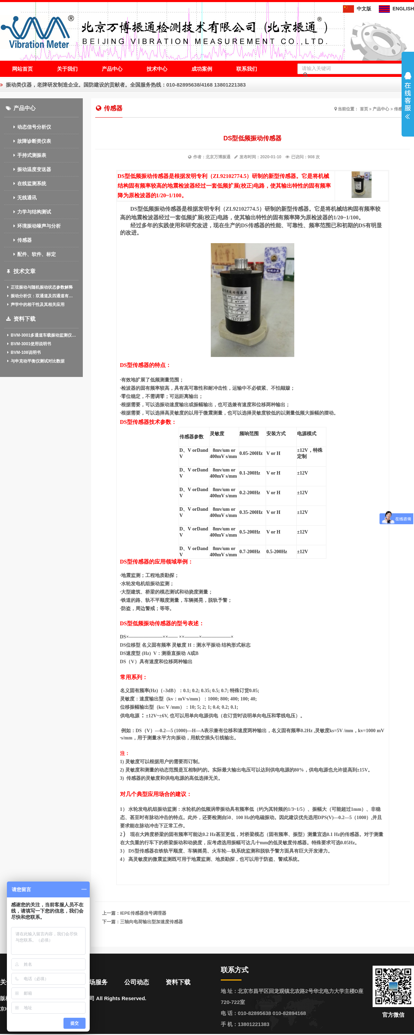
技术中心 (157, 69)
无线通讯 (20, 197)
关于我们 (67, 69)
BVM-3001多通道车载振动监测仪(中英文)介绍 (41, 335)
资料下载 (178, 982)
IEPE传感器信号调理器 (143, 913)
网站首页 (22, 69)
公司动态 (136, 982)
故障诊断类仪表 (27, 141)
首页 (364, 109)
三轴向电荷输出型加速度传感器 (151, 921)
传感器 (18, 240)
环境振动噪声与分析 (32, 226)
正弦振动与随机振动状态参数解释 (39, 287)
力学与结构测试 (27, 212)
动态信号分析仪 (27, 127)
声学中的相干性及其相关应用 (35, 304)
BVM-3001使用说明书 (28, 343)
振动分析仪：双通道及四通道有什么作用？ (41, 295)
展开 (408, 95)
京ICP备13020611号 (22, 1009)
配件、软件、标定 (30, 254)
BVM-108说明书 (23, 352)
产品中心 (112, 69)
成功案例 (201, 69)
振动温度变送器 (27, 169)
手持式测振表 (25, 155)
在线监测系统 (25, 183)
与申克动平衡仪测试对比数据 (35, 361)
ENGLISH (396, 8)
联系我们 (246, 69)
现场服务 (95, 982)
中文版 (357, 8)
